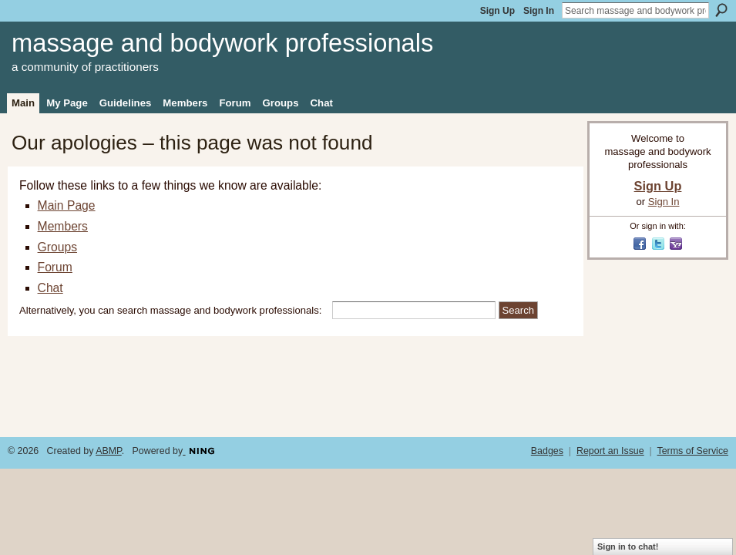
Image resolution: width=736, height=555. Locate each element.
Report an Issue (610, 451)
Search (721, 10)
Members (63, 226)
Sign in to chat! (627, 546)
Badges (547, 451)
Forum (55, 267)
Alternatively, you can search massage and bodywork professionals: (170, 310)
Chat (50, 287)
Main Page (67, 205)
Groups (57, 247)
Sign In (538, 10)
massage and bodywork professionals (222, 43)
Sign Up (497, 10)
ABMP (109, 451)
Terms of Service (693, 451)
